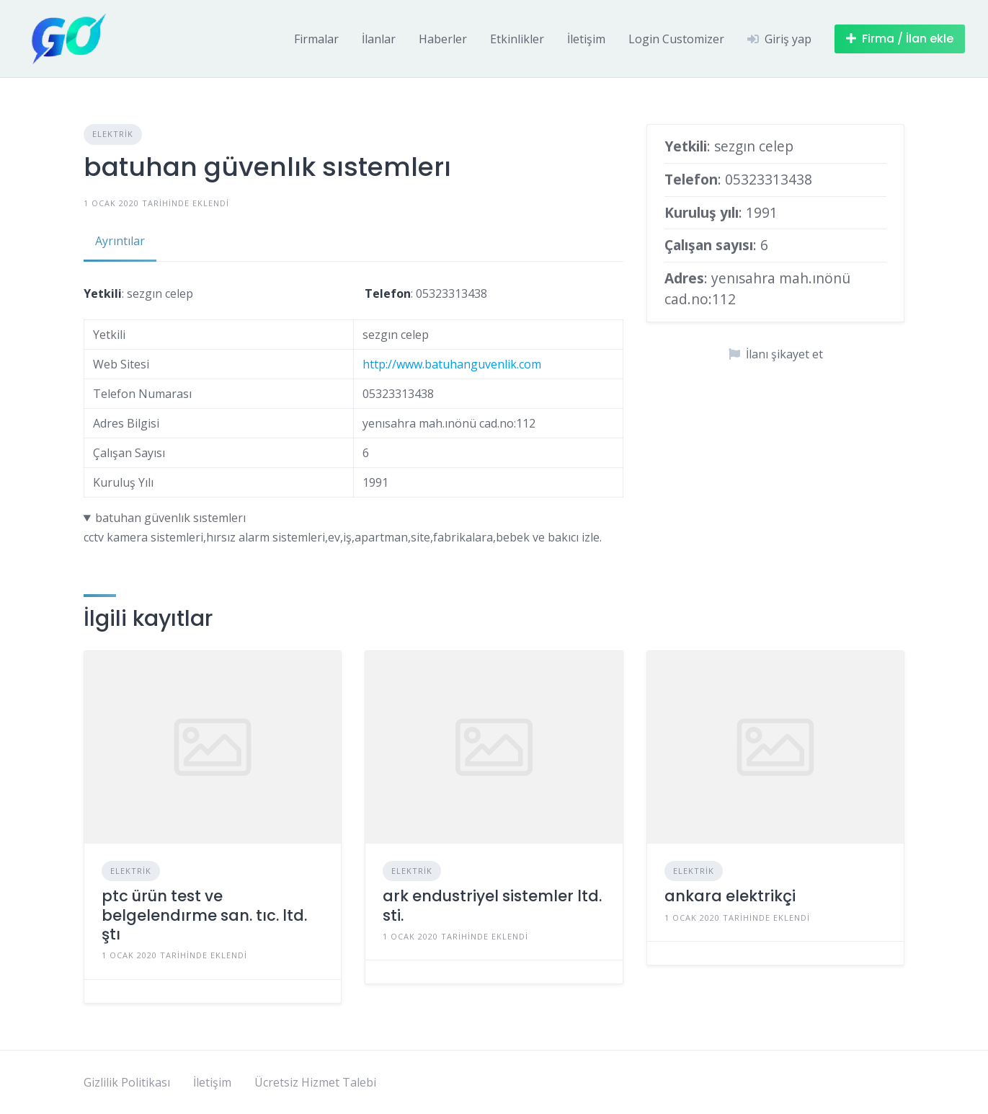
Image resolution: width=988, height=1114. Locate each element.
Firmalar (316, 39)
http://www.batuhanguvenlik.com (451, 364)
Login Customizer (676, 39)
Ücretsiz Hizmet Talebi (315, 1082)
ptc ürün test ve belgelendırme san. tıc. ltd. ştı (204, 915)
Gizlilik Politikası (127, 1082)
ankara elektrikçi (730, 895)
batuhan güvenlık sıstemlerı (170, 518)
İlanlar (379, 39)
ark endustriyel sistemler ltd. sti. (492, 905)
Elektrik (112, 133)
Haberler (443, 39)
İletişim (586, 39)
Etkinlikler (517, 39)
